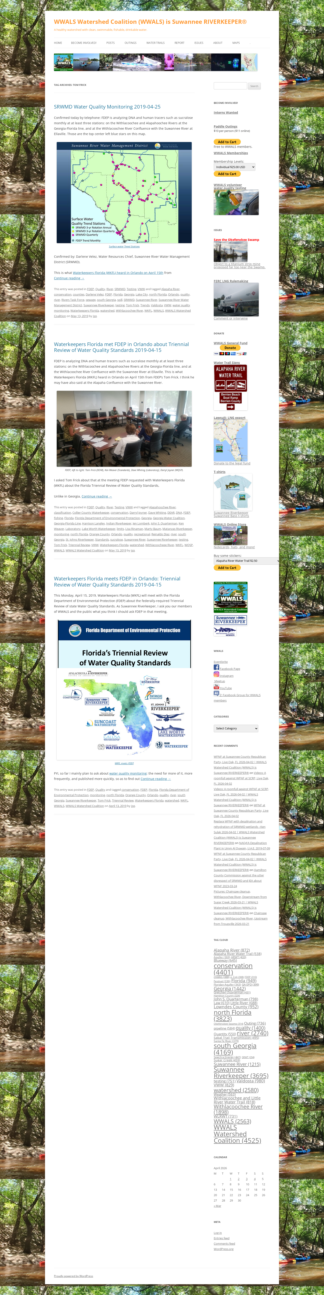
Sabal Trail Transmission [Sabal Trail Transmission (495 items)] (236, 1037)
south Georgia (106, 300)
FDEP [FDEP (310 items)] (251, 977)
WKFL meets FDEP (124, 763)
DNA (179, 513)
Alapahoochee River (162, 507)
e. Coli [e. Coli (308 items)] (237, 977)
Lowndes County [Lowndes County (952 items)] (236, 1006)
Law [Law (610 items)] (222, 1002)
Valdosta (157, 305)
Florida (118, 294)
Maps (236, 43)
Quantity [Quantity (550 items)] (225, 1034)
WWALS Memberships (231, 153)
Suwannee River (146, 300)
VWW (141, 289)
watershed (107, 311)
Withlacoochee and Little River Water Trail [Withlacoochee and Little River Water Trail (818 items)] (237, 1100)
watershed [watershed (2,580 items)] (236, 1090)
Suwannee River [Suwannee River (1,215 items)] (237, 1064)
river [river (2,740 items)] (252, 1033)
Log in (218, 1233)
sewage (91, 300)
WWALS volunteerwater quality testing (230, 186)
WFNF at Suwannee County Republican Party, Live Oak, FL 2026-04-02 (241, 810)
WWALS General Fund (231, 343)
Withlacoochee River (129, 311)
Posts (110, 43)
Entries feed (222, 1238)
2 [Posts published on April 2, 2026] (238, 1179)
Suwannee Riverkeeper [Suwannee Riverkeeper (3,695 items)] (241, 1072)
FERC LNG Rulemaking (231, 281)
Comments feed (224, 1244)
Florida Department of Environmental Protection (107, 518)
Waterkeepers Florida (84, 311)
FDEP (90, 289)
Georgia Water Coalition (169, 518)
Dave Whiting (157, 513)
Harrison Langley (93, 523)
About (218, 43)
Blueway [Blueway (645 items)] (225, 960)
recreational (142, 534)
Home (58, 43)
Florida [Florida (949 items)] (243, 980)
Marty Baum (152, 529)
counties (78, 294)
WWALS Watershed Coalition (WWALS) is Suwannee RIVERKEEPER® (150, 22)
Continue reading (69, 278)
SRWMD (120, 289)
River (109, 289)
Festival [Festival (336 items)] (222, 981)
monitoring (61, 534)
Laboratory (73, 529)
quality (185, 294)
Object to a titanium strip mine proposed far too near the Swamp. (240, 264)
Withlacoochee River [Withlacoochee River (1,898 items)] (238, 1109)
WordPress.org (224, 1249)
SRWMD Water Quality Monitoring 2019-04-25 (107, 106)
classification (62, 513)
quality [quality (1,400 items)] (250, 1027)
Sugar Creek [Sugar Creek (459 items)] (227, 1060)
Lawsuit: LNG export (229, 417)
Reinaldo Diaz (160, 534)
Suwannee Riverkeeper (98, 305)
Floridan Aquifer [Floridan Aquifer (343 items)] (227, 984)
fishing (58, 518)
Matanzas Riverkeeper (177, 529)
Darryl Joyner (138, 513)
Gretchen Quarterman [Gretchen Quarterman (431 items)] (232, 992)
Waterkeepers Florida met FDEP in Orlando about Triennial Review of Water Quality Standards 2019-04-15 (121, 347)
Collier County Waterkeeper (90, 513)
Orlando (173, 294)
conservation (63, 294)
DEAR (171, 513)
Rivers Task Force (72, 300)
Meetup (219, 681)
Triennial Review (79, 545)
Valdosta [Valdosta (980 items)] (250, 1081)
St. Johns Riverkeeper (80, 540)
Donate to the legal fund (232, 461)
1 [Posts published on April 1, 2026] (230, 1179)
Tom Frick (132, 305)
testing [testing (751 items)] (225, 1081)
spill (119, 300)
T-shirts (219, 472)
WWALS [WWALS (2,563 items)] (232, 1121)
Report (179, 43)
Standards (102, 540)
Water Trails (155, 43)
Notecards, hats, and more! (234, 545)
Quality (100, 289)
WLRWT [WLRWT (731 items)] (225, 1116)
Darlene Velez (95, 294)
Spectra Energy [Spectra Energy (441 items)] (227, 1057)
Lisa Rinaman (134, 529)
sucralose (116, 540)
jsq (95, 316)
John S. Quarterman (164, 523)
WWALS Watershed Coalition (85, 550)
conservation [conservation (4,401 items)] (233, 968)
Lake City (142, 294)
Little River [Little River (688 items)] (243, 1002)
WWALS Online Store (230, 524)
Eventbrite (221, 662)
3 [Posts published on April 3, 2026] (247, 1179)
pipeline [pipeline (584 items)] (224, 1028)
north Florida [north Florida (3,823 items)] (233, 1015)
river (57, 300)
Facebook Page (227, 669)
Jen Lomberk (141, 523)
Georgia (129, 294)
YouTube (223, 688)
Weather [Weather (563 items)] (225, 1094)
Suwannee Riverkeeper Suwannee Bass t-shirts (233, 512)
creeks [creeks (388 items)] (222, 977)
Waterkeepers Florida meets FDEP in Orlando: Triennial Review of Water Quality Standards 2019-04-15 (117, 581)
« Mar (217, 1206)
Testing (131, 289)
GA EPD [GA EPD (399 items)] (250, 984)
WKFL (148, 311)
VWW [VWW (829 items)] (224, 1085)
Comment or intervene (236, 316)
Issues (198, 43)
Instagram (224, 676)
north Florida (158, 294)
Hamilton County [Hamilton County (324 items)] (227, 995)
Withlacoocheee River (159, 545)
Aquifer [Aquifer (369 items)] (222, 957)
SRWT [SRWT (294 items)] (248, 1057)
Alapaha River (170, 289)
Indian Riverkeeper (118, 523)
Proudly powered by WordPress (73, 1276)
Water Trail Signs (227, 362)
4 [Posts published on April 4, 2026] (255, 1179)
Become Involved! (84, 43)
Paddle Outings (225, 126)
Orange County (99, 534)
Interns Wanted (226, 112)
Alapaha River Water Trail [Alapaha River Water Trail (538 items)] (237, 953)
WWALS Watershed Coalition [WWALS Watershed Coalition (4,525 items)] (237, 1134)
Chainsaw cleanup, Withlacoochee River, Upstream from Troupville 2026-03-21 (241, 918)
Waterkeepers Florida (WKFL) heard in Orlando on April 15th (118, 273)
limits (120, 529)
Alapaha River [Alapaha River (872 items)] (232, 950)
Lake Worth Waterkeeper (98, 529)
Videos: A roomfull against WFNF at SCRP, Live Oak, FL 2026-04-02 (241, 778)
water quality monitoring (128, 773)
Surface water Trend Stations (124, 246)
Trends (145, 305)
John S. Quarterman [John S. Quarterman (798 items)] (236, 999)
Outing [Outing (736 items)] (255, 1023)
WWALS (158, 311)
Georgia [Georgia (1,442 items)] (230, 988)
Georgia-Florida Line (67, 523)
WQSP (188, 545)
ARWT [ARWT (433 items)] (238, 957)
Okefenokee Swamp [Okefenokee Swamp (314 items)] (228, 1023)
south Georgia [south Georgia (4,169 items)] (235, 1048)
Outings (131, 43)
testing (120, 305)
